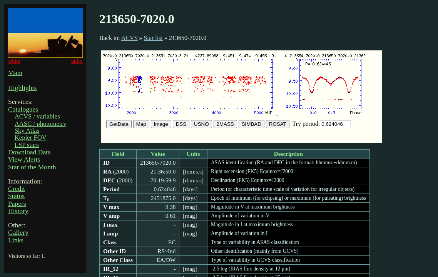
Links (15, 240)
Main (15, 73)
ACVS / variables (37, 116)
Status (16, 196)
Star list (153, 38)
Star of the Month (32, 167)
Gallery (18, 232)
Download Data (29, 152)
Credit (16, 188)
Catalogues (23, 109)
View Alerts (24, 159)
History (18, 211)
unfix (77, 61)
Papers (17, 203)
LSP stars (27, 145)
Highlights (22, 88)
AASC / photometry (41, 123)
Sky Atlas (27, 130)
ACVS (129, 38)
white (14, 61)
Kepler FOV (31, 137)
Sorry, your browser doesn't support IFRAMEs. (241, 96)
